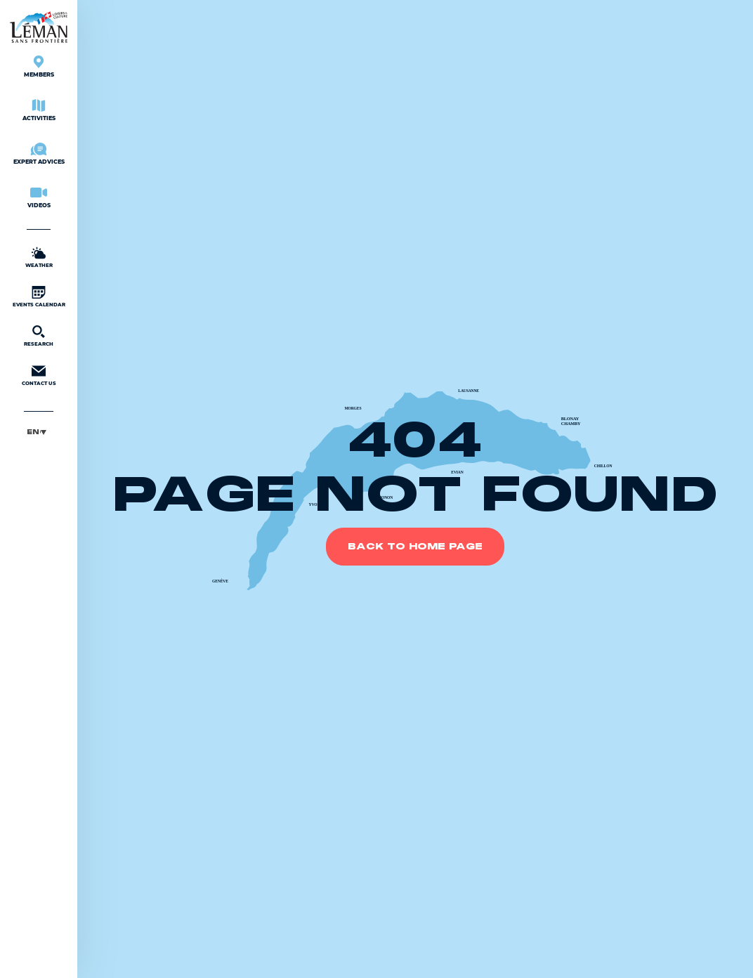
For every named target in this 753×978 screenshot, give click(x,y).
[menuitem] (38, 431)
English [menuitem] (34, 432)
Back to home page (415, 546)
